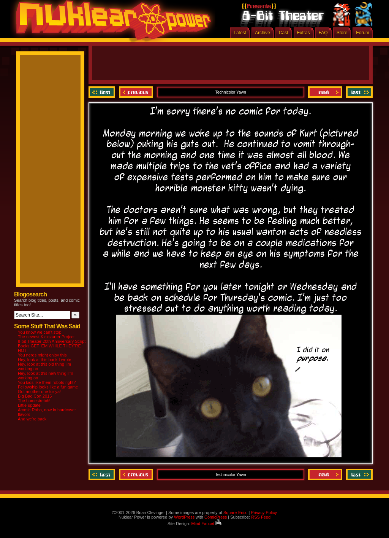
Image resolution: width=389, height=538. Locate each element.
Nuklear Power (111, 23)
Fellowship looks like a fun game (48, 387)
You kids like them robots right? (47, 382)
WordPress (184, 517)
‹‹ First (103, 92)
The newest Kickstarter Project (46, 336)
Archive (262, 32)
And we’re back (32, 419)
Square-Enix (235, 512)
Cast (283, 32)
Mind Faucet (206, 523)
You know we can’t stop (40, 332)
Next (325, 92)
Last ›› (358, 92)
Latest (240, 32)
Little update (29, 405)
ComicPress (215, 517)
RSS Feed (260, 517)
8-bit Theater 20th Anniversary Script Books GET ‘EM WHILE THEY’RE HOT (51, 346)
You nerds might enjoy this (42, 355)
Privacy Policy (264, 512)
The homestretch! (34, 400)
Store (342, 32)
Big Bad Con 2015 (35, 396)
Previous (136, 92)
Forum (362, 32)
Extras (303, 32)
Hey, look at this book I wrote (44, 359)
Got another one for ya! (39, 391)
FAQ (323, 32)
